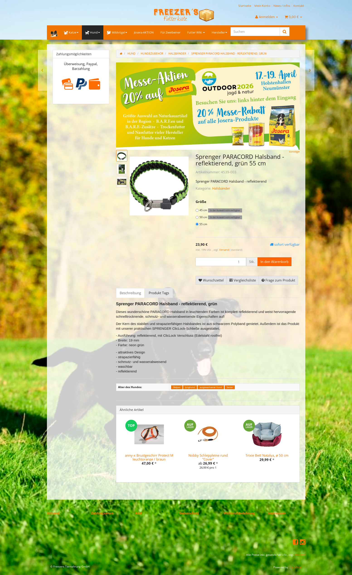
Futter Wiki (196, 32)
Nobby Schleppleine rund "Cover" (208, 457)
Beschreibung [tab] (130, 293)
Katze (71, 32)
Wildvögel (117, 32)
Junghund (190, 387)
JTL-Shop (295, 567)
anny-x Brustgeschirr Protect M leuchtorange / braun (149, 457)
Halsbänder (221, 188)
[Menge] (221, 261)
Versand (224, 249)
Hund (92, 32)
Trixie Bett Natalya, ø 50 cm (267, 455)
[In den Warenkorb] (274, 261)
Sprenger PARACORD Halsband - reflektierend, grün (229, 53)
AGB (138, 513)
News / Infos (281, 6)
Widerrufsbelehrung (239, 513)
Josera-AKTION (144, 32)
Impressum (277, 513)
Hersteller (219, 32)
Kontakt (298, 6)
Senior (230, 387)
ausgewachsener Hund (211, 387)
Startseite (244, 6)
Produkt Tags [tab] (159, 293)
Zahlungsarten (102, 513)
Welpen (176, 387)
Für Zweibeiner (170, 32)
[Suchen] (255, 31)
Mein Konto (262, 6)
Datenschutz (189, 513)
